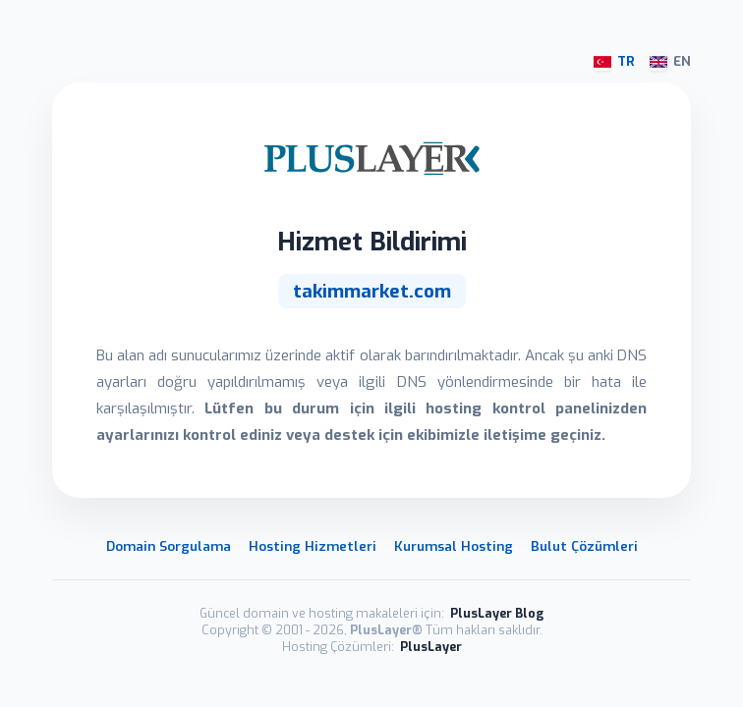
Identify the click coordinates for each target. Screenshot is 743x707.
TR (614, 62)
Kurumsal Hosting (453, 546)
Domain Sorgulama (168, 546)
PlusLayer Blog (496, 613)
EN (670, 62)
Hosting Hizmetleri (312, 546)
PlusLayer (431, 646)
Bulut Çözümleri (584, 546)
